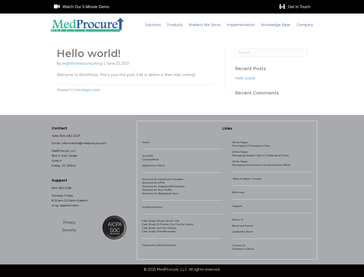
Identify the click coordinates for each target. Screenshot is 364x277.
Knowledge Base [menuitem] (275, 25)
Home (146, 142)
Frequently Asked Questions (159, 245)
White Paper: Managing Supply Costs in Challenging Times (260, 153)
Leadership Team (242, 231)
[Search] (271, 52)
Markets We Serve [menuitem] (205, 25)
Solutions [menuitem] (153, 25)
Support (237, 206)
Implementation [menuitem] (241, 25)
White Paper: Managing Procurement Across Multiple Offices (261, 163)
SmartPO (147, 155)
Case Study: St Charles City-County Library (167, 224)
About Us (237, 219)
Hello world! (245, 78)
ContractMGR (150, 159)
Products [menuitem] (175, 25)
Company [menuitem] (305, 25)
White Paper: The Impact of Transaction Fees (251, 144)
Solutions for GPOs (153, 182)
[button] (81, 6)
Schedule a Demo (243, 248)
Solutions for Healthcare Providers (162, 179)
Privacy (69, 222)
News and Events (242, 225)
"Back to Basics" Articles (246, 178)
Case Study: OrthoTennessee (159, 231)
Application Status (153, 165)
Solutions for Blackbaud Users (160, 193)
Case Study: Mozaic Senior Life (160, 220)
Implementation (152, 207)
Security (69, 230)
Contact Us (238, 245)
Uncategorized (86, 90)
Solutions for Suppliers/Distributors (163, 186)
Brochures (238, 192)
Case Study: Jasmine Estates (159, 228)
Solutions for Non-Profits (157, 189)
